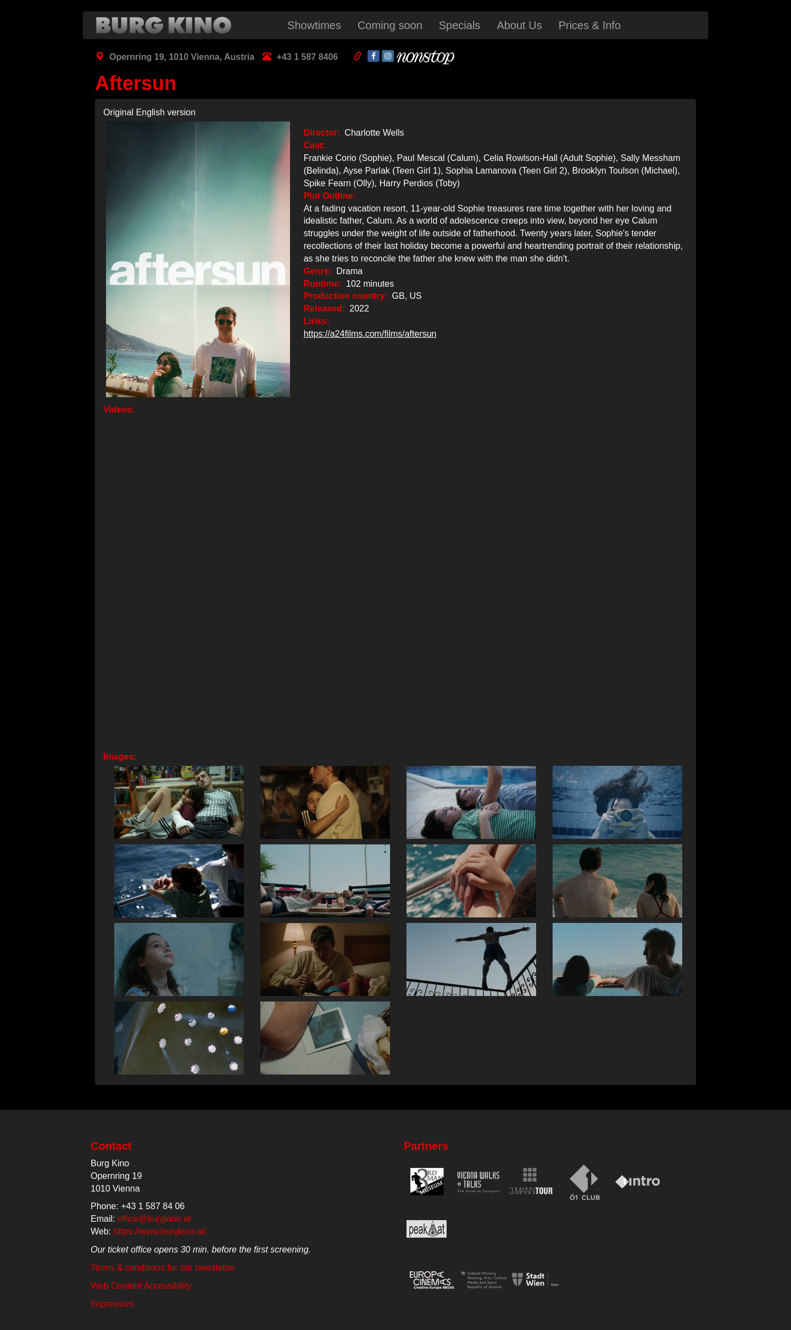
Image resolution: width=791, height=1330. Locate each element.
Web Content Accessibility (141, 1285)
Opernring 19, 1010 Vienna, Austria (181, 57)
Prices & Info (590, 25)
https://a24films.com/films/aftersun (370, 333)
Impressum (112, 1304)
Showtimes (314, 25)
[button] (176, 802)
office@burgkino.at (154, 1218)
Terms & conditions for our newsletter (163, 1267)
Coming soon (390, 25)
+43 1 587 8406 (307, 57)
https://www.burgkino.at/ (160, 1231)
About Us (519, 25)
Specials (460, 25)
